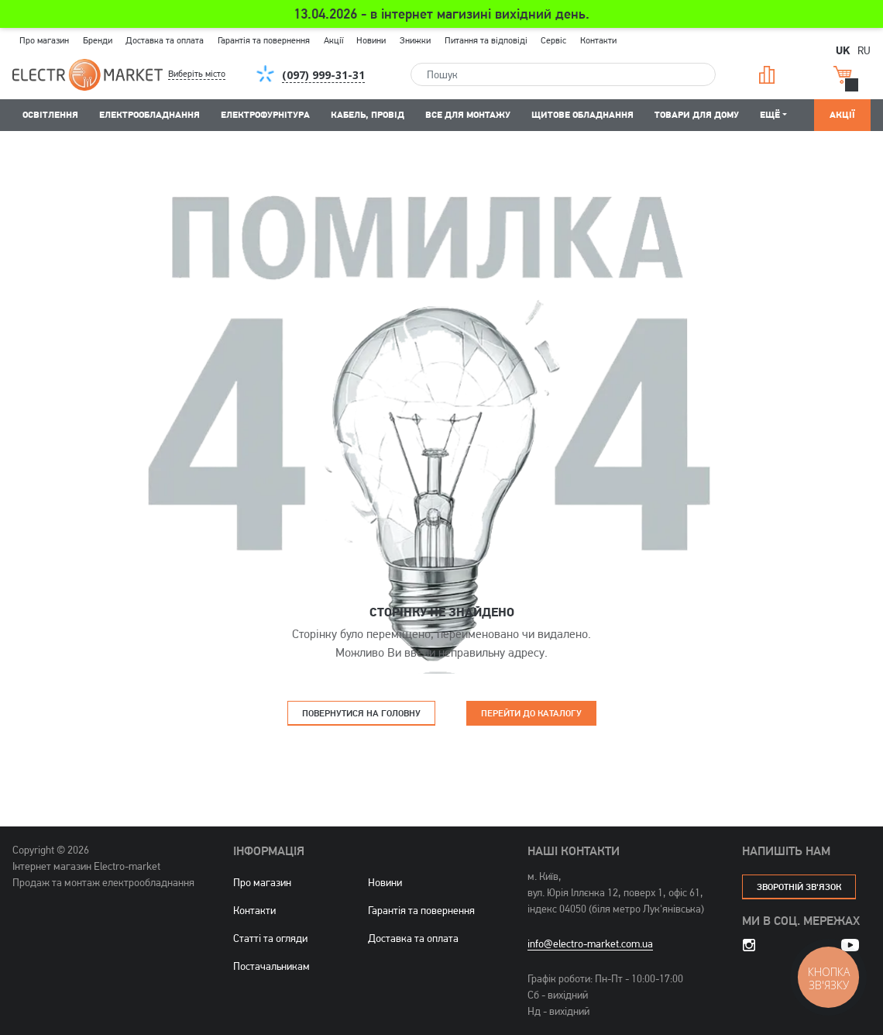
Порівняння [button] (767, 75)
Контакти (598, 40)
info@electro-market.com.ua (590, 943)
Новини (371, 40)
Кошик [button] (842, 75)
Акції (333, 40)
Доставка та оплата (164, 40)
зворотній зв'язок (799, 886)
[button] (209, 74)
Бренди (97, 40)
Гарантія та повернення (264, 40)
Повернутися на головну (361, 713)
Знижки (415, 40)
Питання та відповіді (486, 40)
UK (843, 49)
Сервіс (553, 40)
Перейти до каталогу (531, 713)
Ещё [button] (770, 114)
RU (864, 50)
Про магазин (44, 40)
